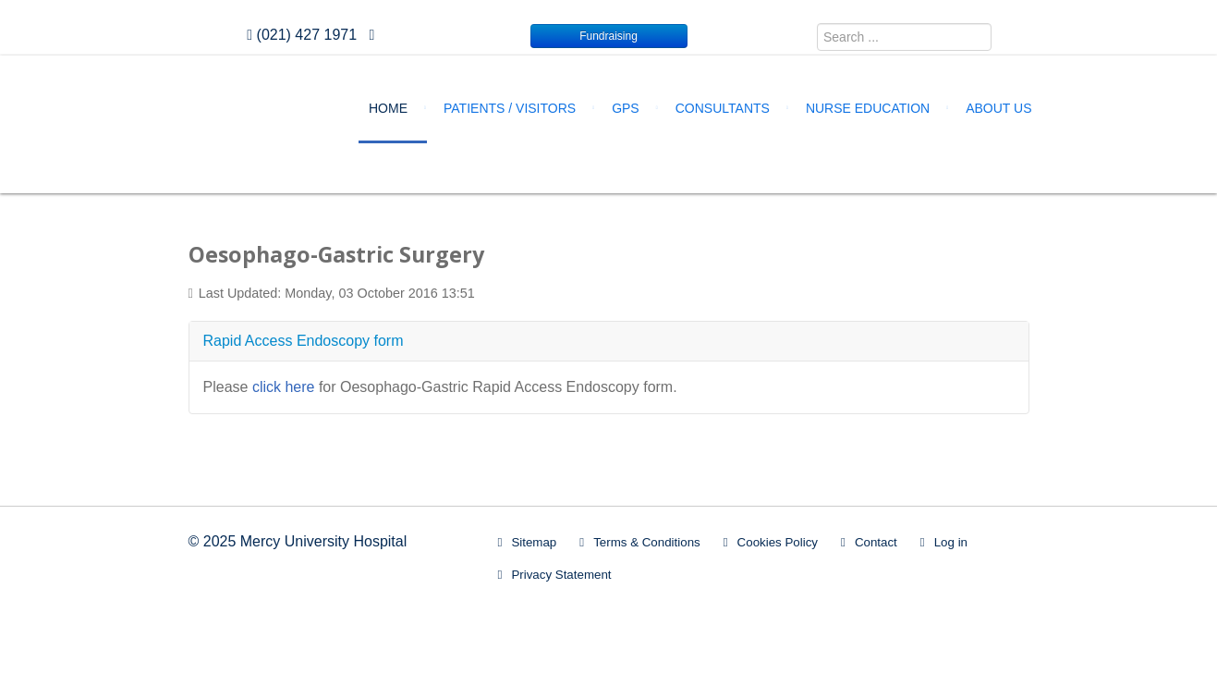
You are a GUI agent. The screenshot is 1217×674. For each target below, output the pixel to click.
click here (283, 387)
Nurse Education (868, 108)
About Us (998, 108)
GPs (625, 108)
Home (388, 108)
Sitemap (533, 542)
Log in (951, 542)
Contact (876, 542)
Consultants (722, 108)
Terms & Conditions (646, 542)
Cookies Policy (777, 542)
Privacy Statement (561, 575)
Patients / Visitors (510, 108)
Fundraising (608, 36)
